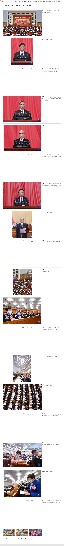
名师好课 (24, 1)
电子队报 (60, 1)
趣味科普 (36, 1)
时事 (19, 1)
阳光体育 (49, 1)
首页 (13, 1)
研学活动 (57, 1)
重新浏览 (52, 533)
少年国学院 (41, 1)
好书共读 (33, 1)
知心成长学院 (45, 1)
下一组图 (52, 536)
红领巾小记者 (28, 1)
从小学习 (16, 1)
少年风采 (53, 1)
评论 (21, 1)
